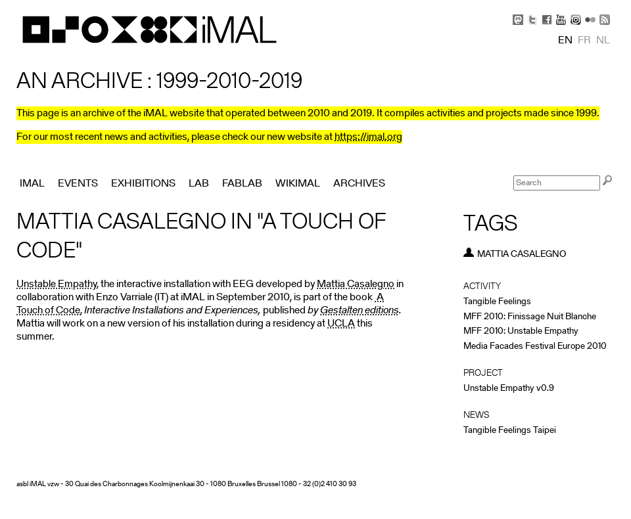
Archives (359, 184)
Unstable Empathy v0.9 (508, 389)
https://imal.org (368, 137)
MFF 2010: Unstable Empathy (520, 331)
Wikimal (297, 184)
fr (584, 40)
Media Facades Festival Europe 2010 (535, 346)
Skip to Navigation (598, 7)
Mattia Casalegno (355, 284)
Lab (199, 184)
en (565, 40)
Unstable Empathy (56, 284)
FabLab (242, 184)
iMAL (32, 184)
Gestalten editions (359, 310)
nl (603, 40)
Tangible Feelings (497, 302)
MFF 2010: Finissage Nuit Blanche (529, 317)
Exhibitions (143, 184)
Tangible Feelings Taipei (509, 431)
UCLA (341, 324)
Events (78, 184)
